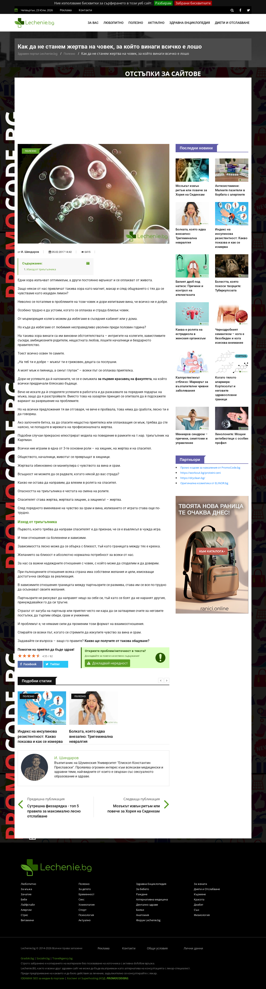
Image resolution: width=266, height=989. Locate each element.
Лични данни (193, 948)
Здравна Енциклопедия (151, 884)
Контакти (85, 10)
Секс (81, 899)
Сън (196, 910)
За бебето (142, 889)
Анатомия (142, 915)
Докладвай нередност (107, 663)
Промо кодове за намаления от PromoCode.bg (210, 467)
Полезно (135, 23)
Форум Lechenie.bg (148, 920)
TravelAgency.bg (62, 958)
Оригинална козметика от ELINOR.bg (204, 483)
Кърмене (200, 894)
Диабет (198, 904)
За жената (200, 884)
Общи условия (157, 948)
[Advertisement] (133, 113)
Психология (86, 915)
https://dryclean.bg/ (192, 478)
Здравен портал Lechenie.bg (37, 54)
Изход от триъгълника (41, 269)
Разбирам (163, 3)
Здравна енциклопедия (189, 23)
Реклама (66, 10)
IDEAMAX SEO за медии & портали (43, 978)
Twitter (53, 664)
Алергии (26, 910)
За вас (93, 23)
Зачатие (26, 894)
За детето (85, 889)
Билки (140, 910)
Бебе (24, 899)
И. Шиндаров (30, 251)
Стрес (24, 915)
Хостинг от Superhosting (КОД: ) (97, 978)
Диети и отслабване (232, 23)
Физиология (202, 915)
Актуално (156, 23)
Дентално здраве (147, 904)
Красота (199, 899)
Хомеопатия (87, 904)
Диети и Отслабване (207, 889)
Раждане (141, 894)
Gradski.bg (27, 958)
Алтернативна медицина (152, 899)
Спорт (82, 910)
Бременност (86, 894)
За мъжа (26, 889)
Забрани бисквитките (193, 3)
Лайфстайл (28, 904)
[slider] (29, 655)
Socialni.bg (43, 958)
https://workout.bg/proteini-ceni (200, 473)
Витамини (27, 920)
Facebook (28, 664)
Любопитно (113, 23)
